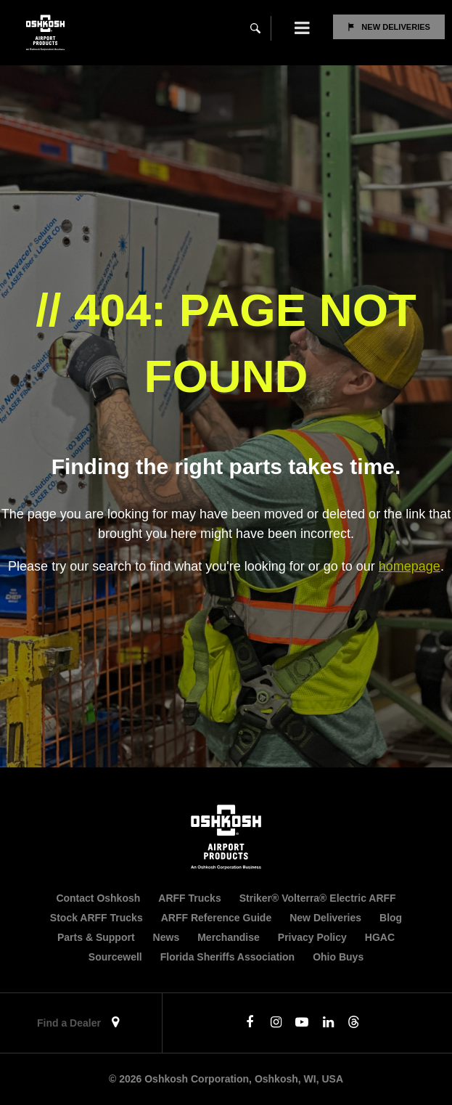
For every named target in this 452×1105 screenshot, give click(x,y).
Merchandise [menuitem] (228, 937)
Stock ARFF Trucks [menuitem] (96, 917)
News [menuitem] (166, 937)
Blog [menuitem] (390, 917)
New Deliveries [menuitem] (325, 917)
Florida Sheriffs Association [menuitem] (227, 957)
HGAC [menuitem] (380, 937)
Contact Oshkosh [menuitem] (98, 898)
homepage (409, 566)
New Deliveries (395, 27)
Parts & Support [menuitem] (96, 937)
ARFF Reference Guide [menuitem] (216, 917)
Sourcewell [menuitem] (115, 957)
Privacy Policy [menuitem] (312, 937)
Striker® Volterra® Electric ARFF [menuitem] (317, 898)
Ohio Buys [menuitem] (338, 957)
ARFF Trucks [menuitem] (189, 898)
